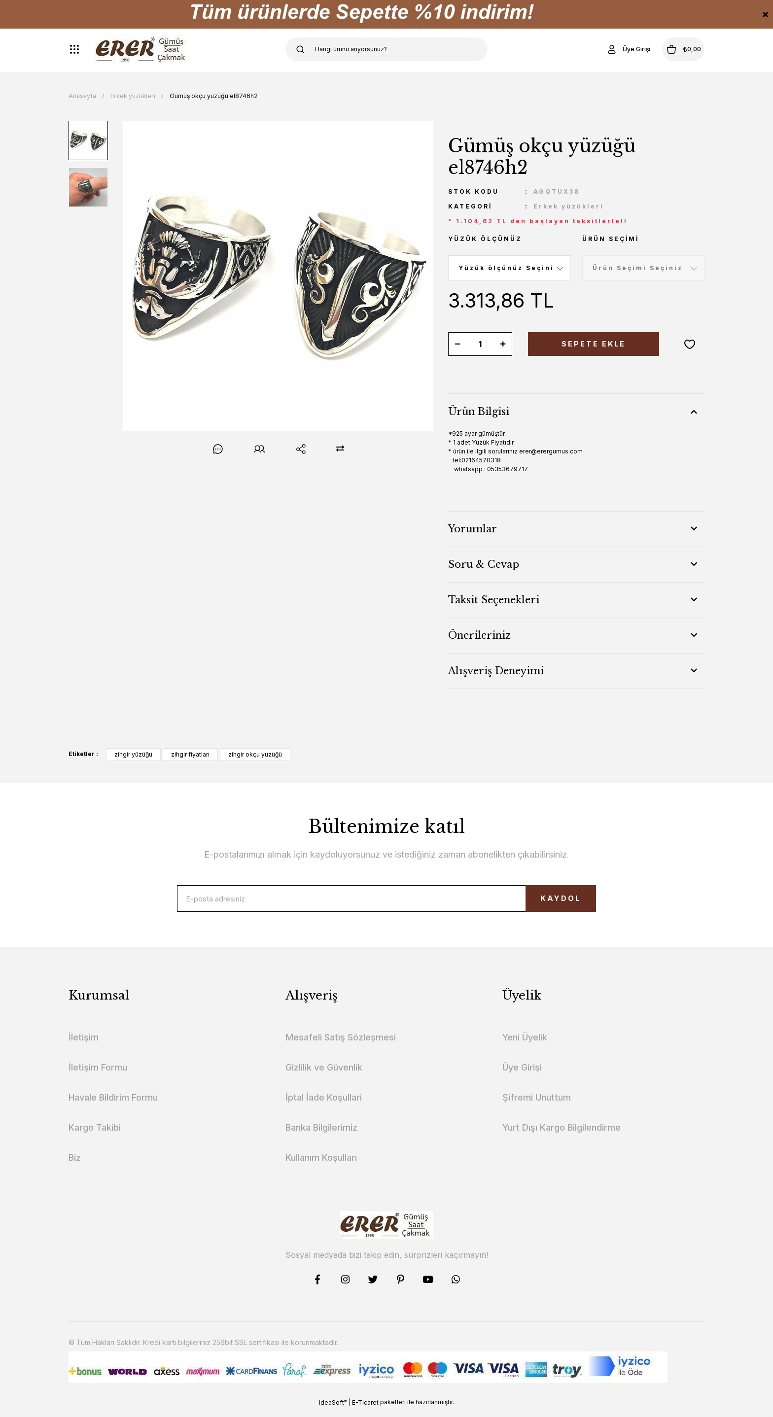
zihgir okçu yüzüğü (255, 754)
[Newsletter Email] (386, 902)
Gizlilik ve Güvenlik (323, 1075)
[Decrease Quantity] (457, 344)
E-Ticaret (365, 1410)
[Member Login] (605, 49)
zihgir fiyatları (190, 754)
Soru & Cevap (483, 564)
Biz (75, 1165)
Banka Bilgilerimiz (321, 1135)
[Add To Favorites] (689, 344)
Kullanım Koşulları (321, 1165)
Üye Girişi (522, 1075)
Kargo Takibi (95, 1135)
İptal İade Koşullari (323, 1105)
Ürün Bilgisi (478, 411)
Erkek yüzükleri (568, 206)
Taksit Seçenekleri (493, 600)
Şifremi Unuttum (536, 1105)
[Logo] (142, 49)
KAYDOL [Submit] (542, 902)
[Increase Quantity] (503, 344)
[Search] (386, 49)
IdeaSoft (333, 1410)
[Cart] (671, 49)
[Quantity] (480, 344)
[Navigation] (74, 49)
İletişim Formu (98, 1075)
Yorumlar (472, 529)
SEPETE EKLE (593, 344)
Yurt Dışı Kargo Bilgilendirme (561, 1135)
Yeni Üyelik (524, 1045)
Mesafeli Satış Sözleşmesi (340, 1045)
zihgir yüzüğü (133, 754)
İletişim (84, 1045)
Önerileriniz (479, 635)
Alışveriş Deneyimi (496, 671)
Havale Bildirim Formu (113, 1105)
